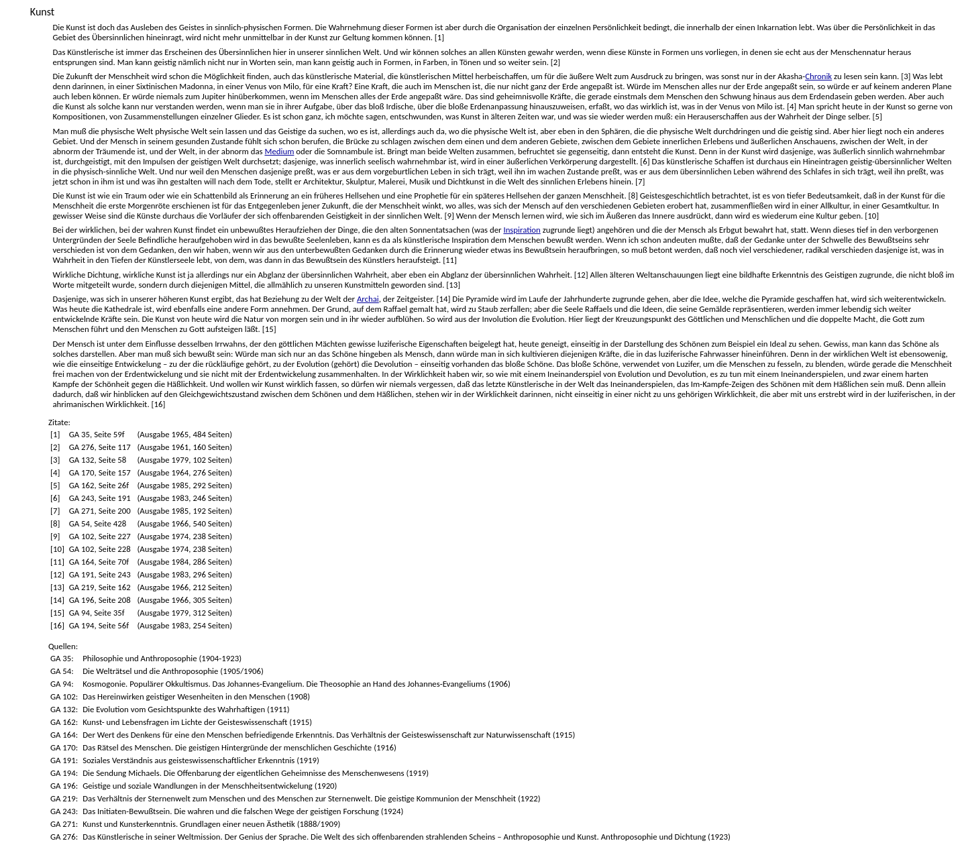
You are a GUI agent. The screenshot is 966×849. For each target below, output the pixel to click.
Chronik (818, 76)
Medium (279, 151)
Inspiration (521, 230)
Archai (368, 299)
